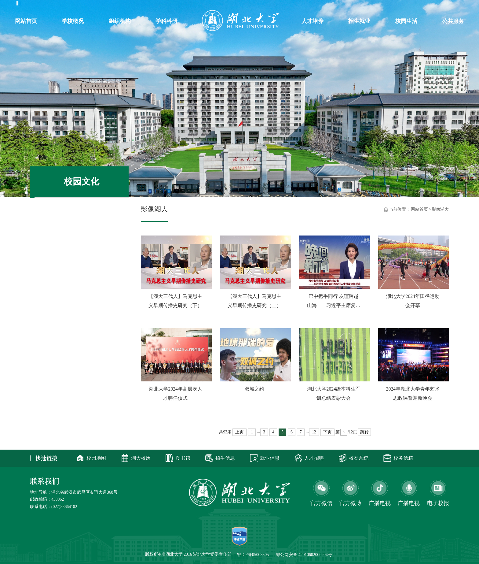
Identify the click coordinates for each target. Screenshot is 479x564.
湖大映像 (82, 264)
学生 (20, 6)
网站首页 (419, 209)
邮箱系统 (388, 6)
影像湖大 (81, 206)
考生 (76, 6)
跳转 (364, 432)
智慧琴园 (337, 6)
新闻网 (314, 6)
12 (314, 432)
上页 (239, 432)
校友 (57, 6)
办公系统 (362, 6)
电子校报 (438, 503)
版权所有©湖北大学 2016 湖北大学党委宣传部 (188, 554)
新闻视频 (82, 245)
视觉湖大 (82, 225)
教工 (38, 6)
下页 (327, 432)
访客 (95, 6)
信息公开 (413, 6)
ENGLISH (440, 6)
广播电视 (409, 503)
